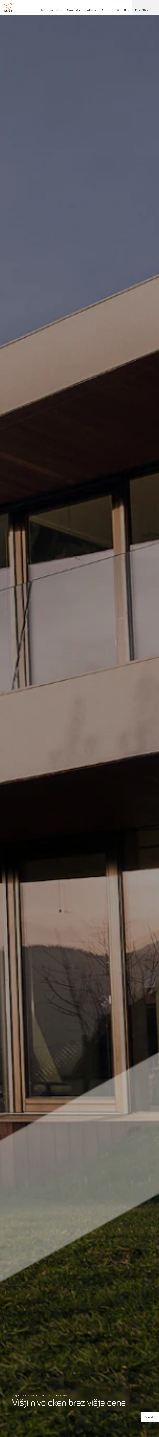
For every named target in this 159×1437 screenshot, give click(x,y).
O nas (105, 10)
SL (127, 10)
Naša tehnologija (75, 10)
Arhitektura (93, 10)
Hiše (43, 10)
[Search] (118, 10)
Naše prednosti (56, 10)
